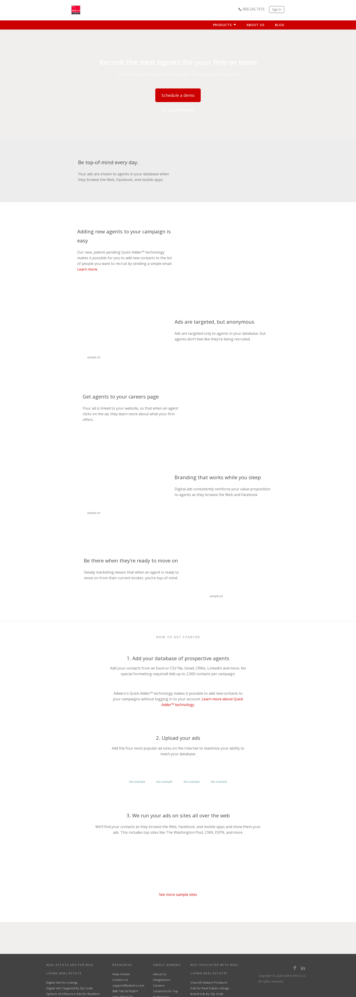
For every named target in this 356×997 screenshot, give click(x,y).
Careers (159, 985)
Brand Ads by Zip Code (207, 994)
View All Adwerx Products (208, 982)
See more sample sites (178, 894)
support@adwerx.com (128, 985)
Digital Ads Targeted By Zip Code (69, 988)
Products (224, 25)
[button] (137, 772)
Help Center (121, 974)
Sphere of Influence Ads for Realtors (73, 994)
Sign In (276, 9)
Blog (279, 25)
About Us (256, 25)
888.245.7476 (251, 9)
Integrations (161, 980)
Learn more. (87, 269)
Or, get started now (178, 109)
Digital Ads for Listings (62, 982)
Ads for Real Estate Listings (209, 988)
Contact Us (120, 980)
